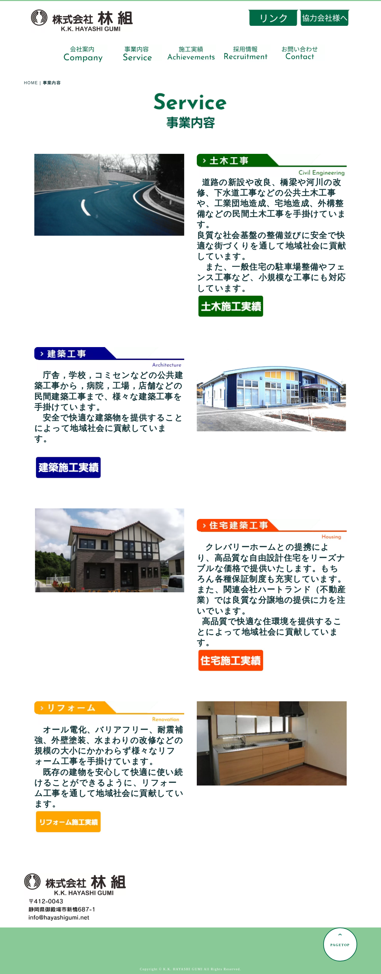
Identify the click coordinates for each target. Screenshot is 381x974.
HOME (31, 82)
